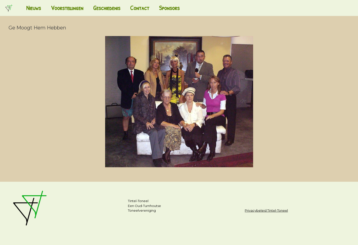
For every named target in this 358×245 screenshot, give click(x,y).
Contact (139, 8)
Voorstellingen (67, 8)
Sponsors (169, 8)
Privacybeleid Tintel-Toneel (266, 210)
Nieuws (33, 8)
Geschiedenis (106, 8)
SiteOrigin (177, 235)
